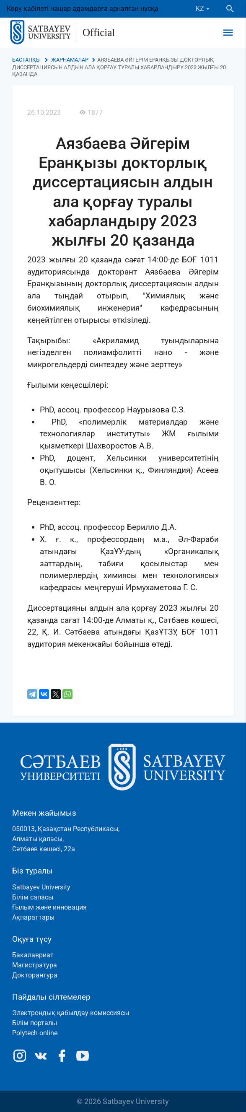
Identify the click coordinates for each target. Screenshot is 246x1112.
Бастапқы (26, 60)
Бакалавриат (33, 955)
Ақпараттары (33, 917)
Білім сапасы (32, 897)
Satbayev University (41, 887)
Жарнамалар (70, 60)
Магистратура (34, 965)
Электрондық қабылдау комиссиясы (70, 1013)
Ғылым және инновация (49, 907)
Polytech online (34, 1033)
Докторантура (34, 975)
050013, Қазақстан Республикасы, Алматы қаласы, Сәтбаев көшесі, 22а (65, 839)
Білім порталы (34, 1023)
